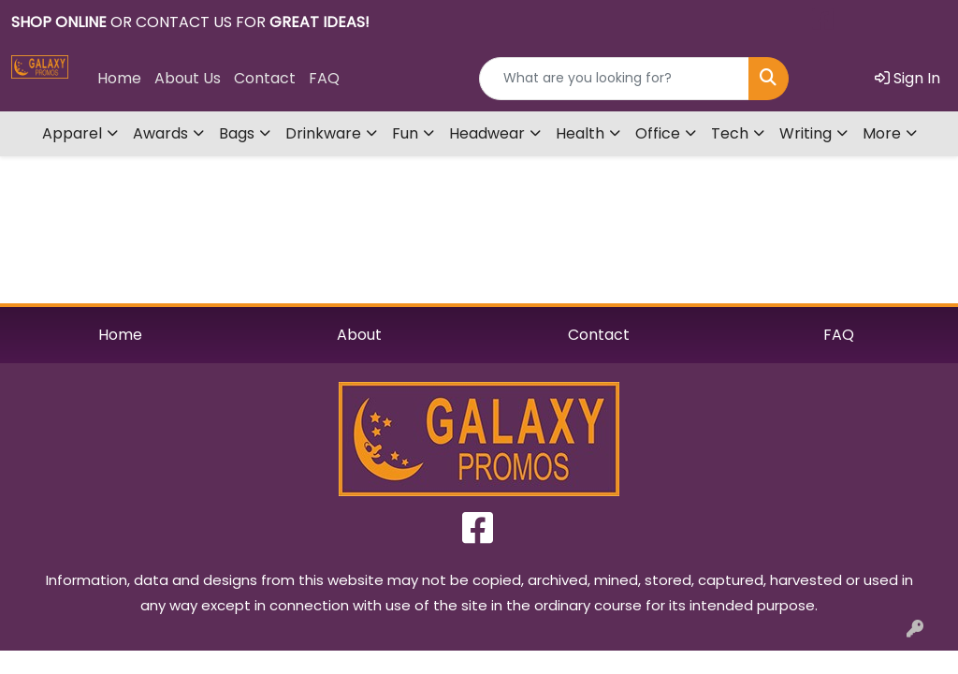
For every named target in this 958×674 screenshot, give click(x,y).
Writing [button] (805, 133)
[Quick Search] (614, 78)
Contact (265, 78)
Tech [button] (729, 133)
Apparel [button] (72, 133)
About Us (187, 78)
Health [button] (580, 133)
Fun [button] (405, 133)
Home (119, 78)
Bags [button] (236, 133)
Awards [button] (160, 133)
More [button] (882, 133)
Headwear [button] (487, 133)
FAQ (324, 78)
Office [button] (657, 133)
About (359, 334)
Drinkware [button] (323, 133)
